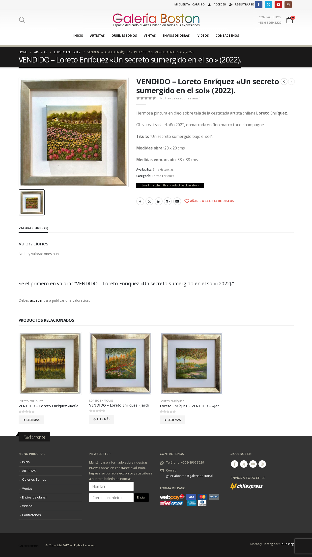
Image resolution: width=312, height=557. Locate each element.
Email (177, 201)
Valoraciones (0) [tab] (33, 227)
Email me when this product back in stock (170, 185)
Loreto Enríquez (163, 176)
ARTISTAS (97, 35)
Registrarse (241, 4)
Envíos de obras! (177, 35)
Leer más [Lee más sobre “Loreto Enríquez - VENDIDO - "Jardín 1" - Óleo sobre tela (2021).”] (174, 419)
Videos (203, 35)
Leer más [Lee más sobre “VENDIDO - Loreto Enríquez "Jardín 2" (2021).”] (103, 419)
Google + (168, 201)
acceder (36, 300)
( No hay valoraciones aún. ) (179, 98)
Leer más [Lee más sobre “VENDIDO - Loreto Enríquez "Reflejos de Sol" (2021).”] (33, 419)
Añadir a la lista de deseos (211, 201)
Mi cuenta (182, 4)
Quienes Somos (124, 35)
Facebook (140, 201)
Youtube (253, 463)
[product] (50, 363)
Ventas (150, 35)
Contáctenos (227, 35)
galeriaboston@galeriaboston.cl (189, 475)
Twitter (149, 201)
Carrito (198, 4)
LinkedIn (159, 201)
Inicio (78, 35)
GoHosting (286, 543)
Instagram (262, 463)
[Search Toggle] (22, 20)
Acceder (216, 4)
